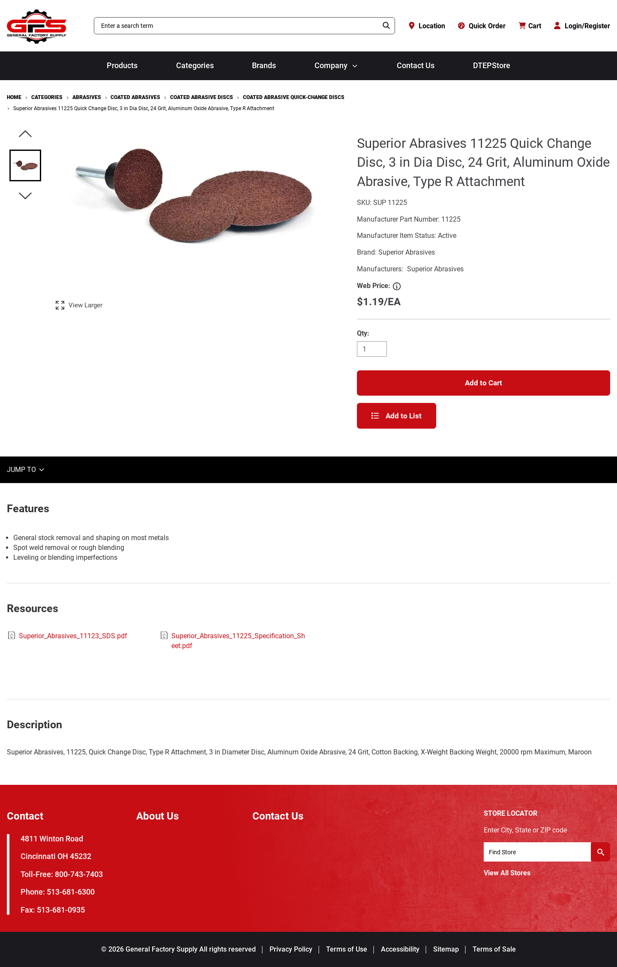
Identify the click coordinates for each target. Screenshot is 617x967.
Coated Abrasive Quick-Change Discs (293, 97)
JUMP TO (26, 469)
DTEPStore (491, 65)
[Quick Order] (482, 26)
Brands (264, 65)
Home (14, 97)
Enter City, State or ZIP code (525, 830)
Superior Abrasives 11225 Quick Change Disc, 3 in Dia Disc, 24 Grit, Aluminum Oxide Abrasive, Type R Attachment (143, 108)
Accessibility (400, 949)
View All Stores (507, 873)
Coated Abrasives (135, 97)
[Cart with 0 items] (530, 26)
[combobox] (236, 26)
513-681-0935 (61, 909)
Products (122, 65)
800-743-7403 (79, 874)
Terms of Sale (494, 949)
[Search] (386, 26)
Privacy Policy (291, 949)
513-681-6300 (71, 891)
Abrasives (86, 97)
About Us (157, 816)
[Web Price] (396, 286)
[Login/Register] (582, 26)
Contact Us (415, 65)
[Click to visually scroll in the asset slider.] (25, 134)
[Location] (426, 26)
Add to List (396, 415)
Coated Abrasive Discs (201, 97)
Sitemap (446, 949)
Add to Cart (483, 382)
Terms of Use (346, 949)
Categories (195, 65)
